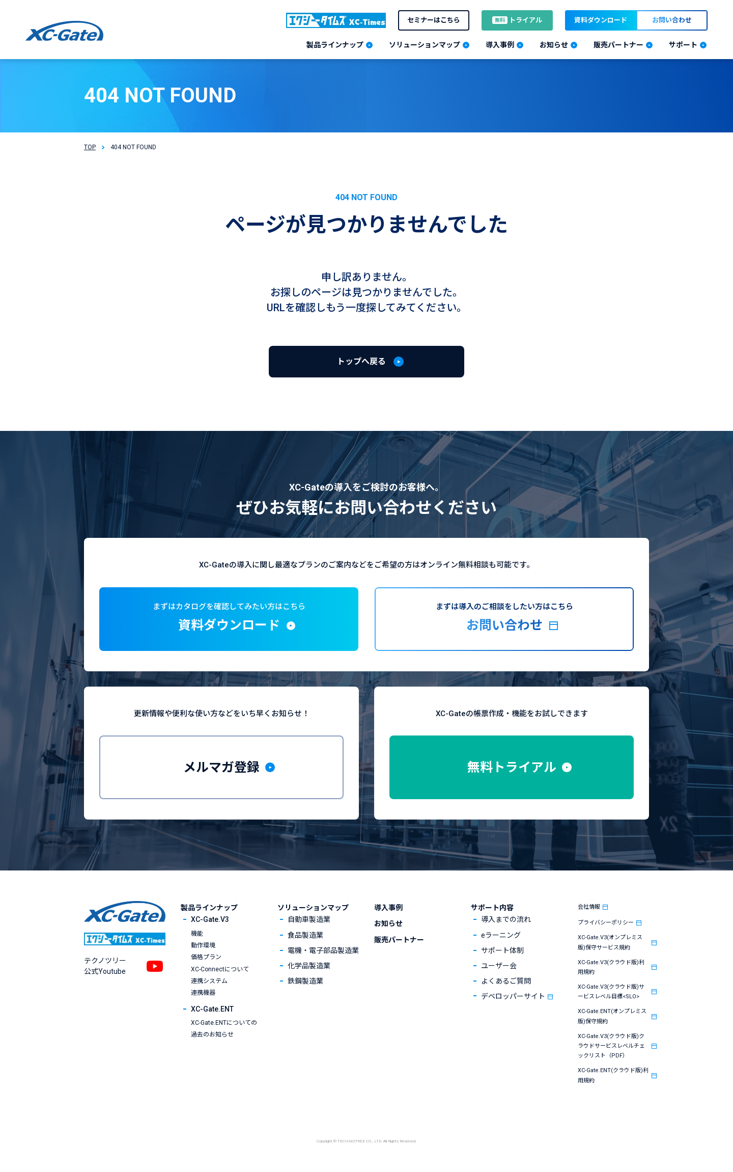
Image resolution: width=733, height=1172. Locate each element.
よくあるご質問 (506, 981)
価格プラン (206, 957)
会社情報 (589, 907)
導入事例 (388, 908)
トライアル (517, 20)
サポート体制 (502, 950)
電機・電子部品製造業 (323, 950)
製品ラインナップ (209, 908)
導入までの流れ (506, 919)
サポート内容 (492, 908)
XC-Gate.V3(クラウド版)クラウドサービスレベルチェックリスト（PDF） (611, 1046)
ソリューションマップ (313, 908)
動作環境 (203, 945)
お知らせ (388, 923)
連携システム (209, 981)
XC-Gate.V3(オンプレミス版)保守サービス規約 (610, 942)
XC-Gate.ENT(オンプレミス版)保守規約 (612, 1016)
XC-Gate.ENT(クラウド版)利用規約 (613, 1075)
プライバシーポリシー (606, 922)
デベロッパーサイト (513, 996)
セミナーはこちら (433, 20)
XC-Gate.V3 (210, 919)
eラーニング (501, 935)
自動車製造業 (309, 919)
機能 (197, 933)
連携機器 (203, 992)
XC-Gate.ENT (212, 1009)
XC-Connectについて (220, 969)
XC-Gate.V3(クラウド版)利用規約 (611, 967)
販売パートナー (399, 940)
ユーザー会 (499, 966)
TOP (90, 147)
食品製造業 (305, 935)
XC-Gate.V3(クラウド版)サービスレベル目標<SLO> (611, 992)
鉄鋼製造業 (305, 981)
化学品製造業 (309, 966)
